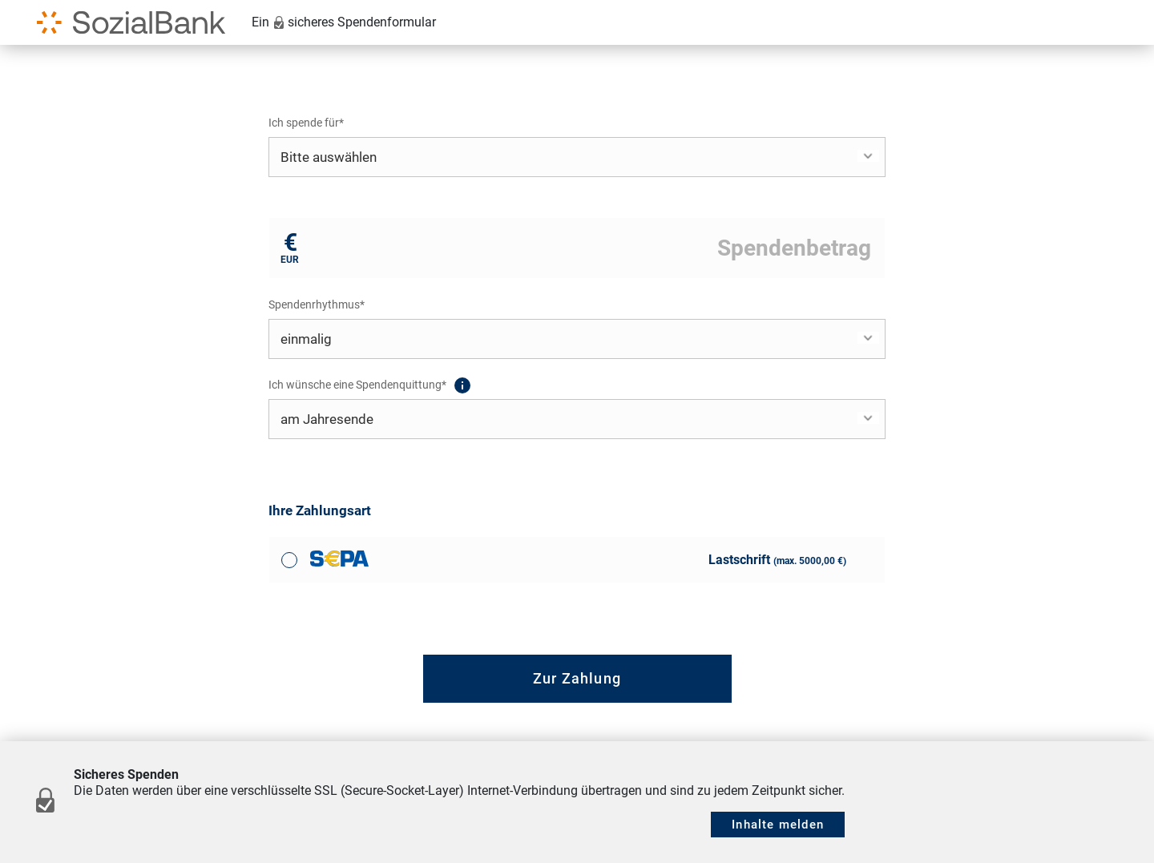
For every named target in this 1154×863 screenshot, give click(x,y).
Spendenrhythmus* (316, 304)
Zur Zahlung (577, 678)
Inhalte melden (778, 824)
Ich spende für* (306, 122)
